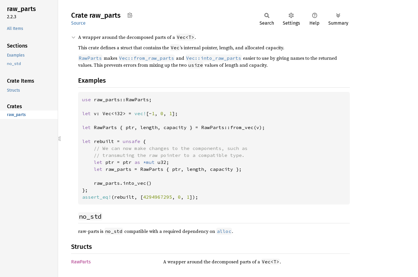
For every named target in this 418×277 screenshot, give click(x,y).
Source (78, 23)
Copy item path (130, 15)
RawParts (81, 262)
